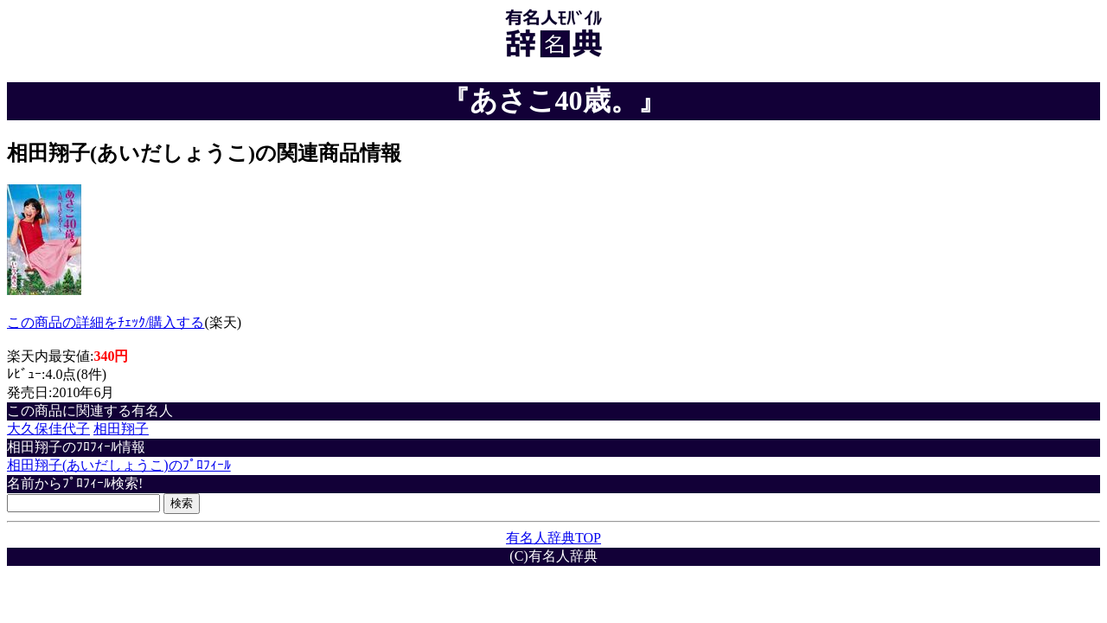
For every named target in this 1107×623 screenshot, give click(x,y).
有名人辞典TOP (553, 537)
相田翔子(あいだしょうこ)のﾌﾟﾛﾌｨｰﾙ (119, 465)
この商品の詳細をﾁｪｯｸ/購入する (105, 322)
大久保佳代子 (48, 428)
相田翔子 (121, 428)
